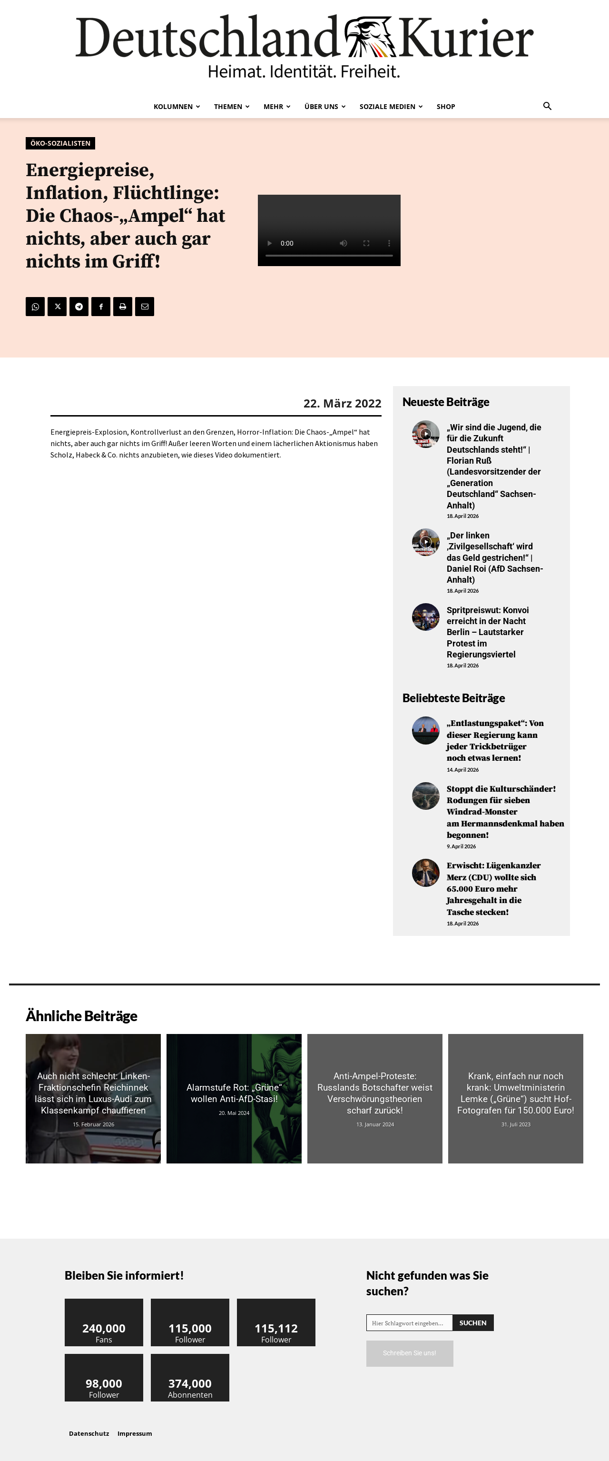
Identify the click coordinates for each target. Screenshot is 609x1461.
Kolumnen (177, 106)
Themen (232, 106)
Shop (446, 106)
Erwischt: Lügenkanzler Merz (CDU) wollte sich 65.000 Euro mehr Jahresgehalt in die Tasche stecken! (494, 884)
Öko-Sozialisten (60, 143)
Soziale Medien (391, 106)
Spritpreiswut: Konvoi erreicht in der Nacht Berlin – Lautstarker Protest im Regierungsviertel (488, 632)
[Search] (473, 1316)
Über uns (325, 106)
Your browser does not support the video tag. (329, 230)
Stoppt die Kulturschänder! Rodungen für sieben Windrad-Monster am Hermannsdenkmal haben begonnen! (505, 809)
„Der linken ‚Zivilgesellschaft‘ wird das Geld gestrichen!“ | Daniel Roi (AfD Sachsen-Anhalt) (495, 557)
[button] (547, 107)
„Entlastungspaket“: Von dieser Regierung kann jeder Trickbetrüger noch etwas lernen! (495, 740)
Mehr (277, 106)
